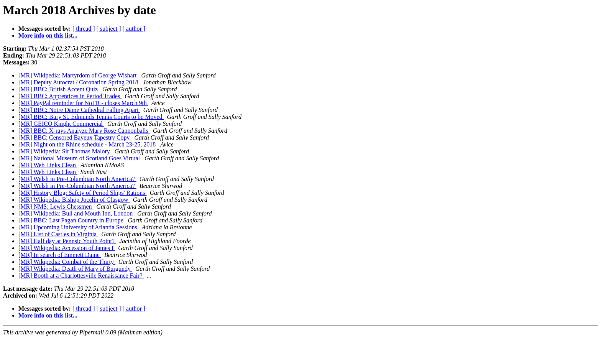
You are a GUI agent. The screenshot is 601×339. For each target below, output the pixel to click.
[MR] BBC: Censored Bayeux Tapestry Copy (74, 137)
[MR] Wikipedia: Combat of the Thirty (66, 261)
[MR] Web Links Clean (47, 165)
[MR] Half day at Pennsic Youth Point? (67, 241)
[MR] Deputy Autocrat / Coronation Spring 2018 (79, 82)
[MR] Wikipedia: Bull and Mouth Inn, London (76, 213)
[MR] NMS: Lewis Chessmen (56, 206)
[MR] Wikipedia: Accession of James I (66, 248)
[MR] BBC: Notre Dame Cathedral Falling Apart (79, 110)
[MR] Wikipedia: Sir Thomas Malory (65, 151)
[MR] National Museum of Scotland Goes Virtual (79, 158)
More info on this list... (47, 35)
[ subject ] (109, 28)
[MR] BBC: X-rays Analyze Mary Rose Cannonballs (84, 130)
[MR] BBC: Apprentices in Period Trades (70, 96)
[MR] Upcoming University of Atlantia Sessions (78, 227)
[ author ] (134, 28)
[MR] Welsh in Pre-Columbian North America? (77, 179)
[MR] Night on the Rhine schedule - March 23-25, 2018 (87, 144)
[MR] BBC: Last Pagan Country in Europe (71, 220)
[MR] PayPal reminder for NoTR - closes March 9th (83, 103)
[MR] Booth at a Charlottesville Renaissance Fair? (81, 275)
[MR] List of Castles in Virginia (58, 234)
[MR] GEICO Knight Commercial (61, 123)
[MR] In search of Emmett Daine (59, 255)
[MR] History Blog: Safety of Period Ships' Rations (82, 192)
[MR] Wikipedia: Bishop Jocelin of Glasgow (74, 199)
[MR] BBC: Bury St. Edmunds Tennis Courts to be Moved (91, 117)
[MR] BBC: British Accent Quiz (58, 89)
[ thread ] (83, 28)
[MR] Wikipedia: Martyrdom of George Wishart (78, 75)
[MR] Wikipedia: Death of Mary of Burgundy (75, 268)
